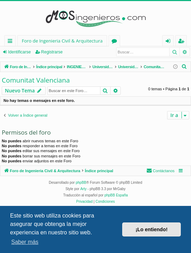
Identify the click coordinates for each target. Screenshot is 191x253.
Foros (116, 42)
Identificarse (19, 52)
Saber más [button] (24, 242)
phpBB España (116, 195)
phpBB (81, 182)
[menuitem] (184, 67)
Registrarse (51, 52)
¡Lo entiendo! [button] (151, 229)
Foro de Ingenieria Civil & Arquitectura (62, 41)
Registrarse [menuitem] (182, 42)
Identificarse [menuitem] (169, 42)
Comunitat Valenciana (36, 80)
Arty (83, 189)
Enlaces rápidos (11, 42)
